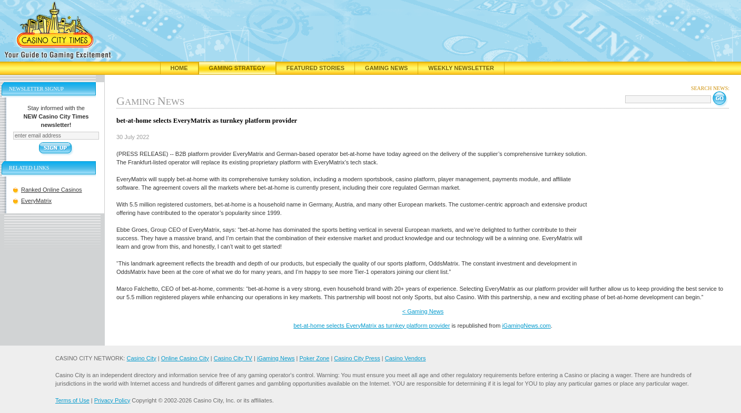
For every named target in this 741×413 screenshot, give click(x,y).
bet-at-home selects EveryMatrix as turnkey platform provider (371, 325)
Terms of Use (72, 400)
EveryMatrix (36, 201)
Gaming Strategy (237, 68)
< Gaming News (423, 311)
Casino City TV (233, 358)
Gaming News (386, 68)
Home (179, 68)
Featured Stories (315, 68)
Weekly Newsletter (461, 68)
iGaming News (276, 358)
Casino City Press (357, 358)
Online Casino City (185, 358)
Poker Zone (314, 358)
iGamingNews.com (526, 325)
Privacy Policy (112, 400)
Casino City (141, 358)
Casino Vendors (405, 358)
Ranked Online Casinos (51, 189)
